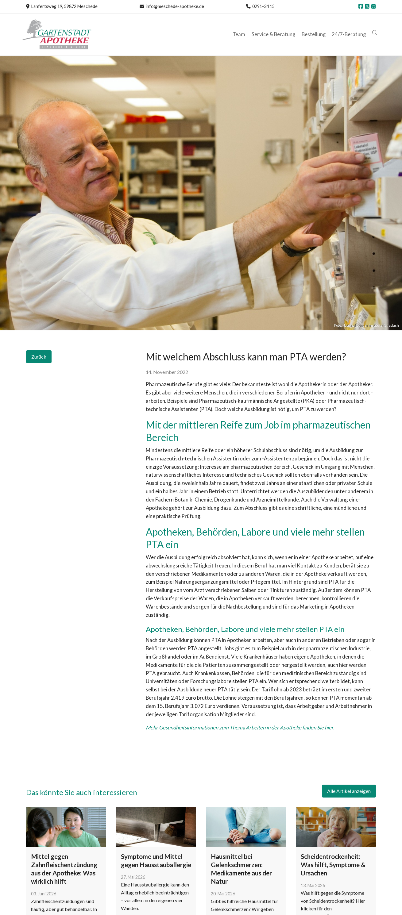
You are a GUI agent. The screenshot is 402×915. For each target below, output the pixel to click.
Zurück (38, 356)
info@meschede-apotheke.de (175, 6)
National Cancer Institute (362, 325)
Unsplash (391, 325)
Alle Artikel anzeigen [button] (349, 791)
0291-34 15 (263, 6)
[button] (375, 33)
